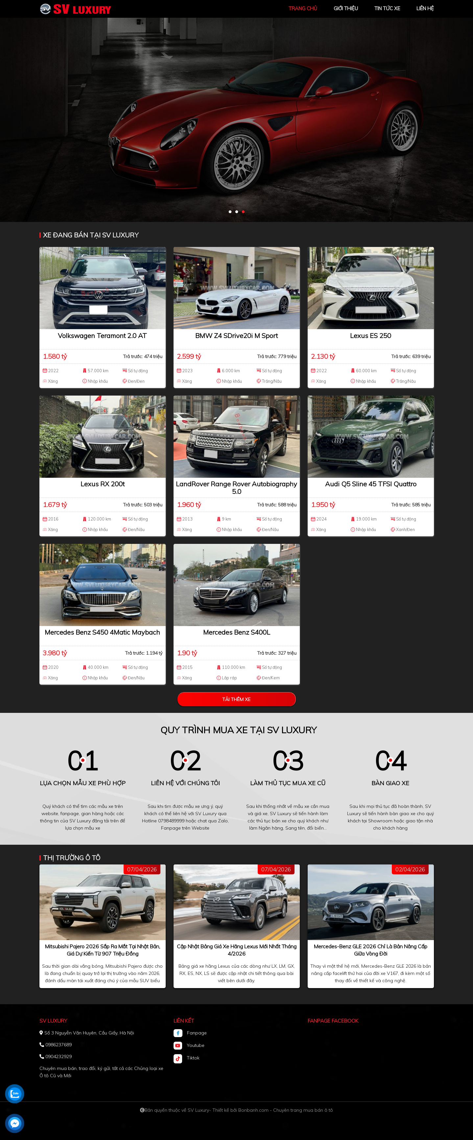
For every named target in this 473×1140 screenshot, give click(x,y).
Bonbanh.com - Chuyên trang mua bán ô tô (285, 1110)
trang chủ (303, 8)
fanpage (69, 813)
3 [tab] (243, 212)
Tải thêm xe (236, 699)
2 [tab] (236, 212)
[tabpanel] (236, 111)
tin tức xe (387, 8)
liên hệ (425, 8)
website (49, 813)
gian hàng (92, 813)
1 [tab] (230, 212)
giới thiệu (346, 8)
